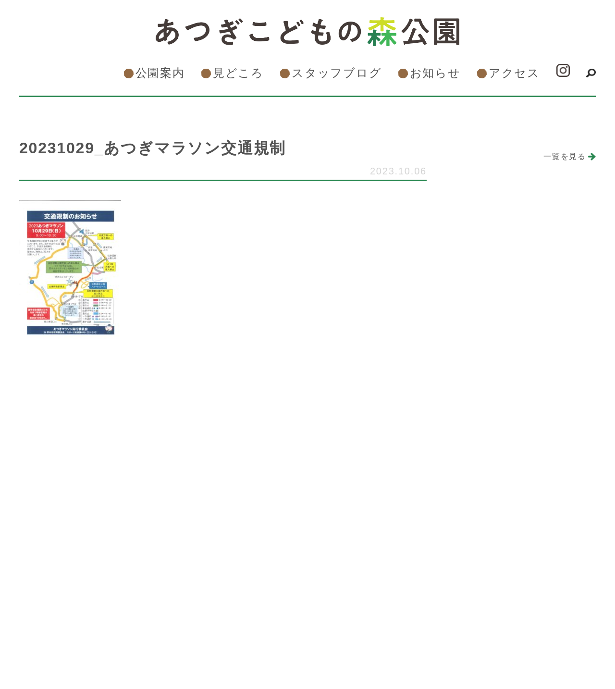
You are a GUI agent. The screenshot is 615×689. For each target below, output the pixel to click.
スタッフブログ (337, 73)
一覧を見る (564, 156)
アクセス (514, 73)
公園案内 (160, 73)
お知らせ (435, 73)
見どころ (238, 73)
